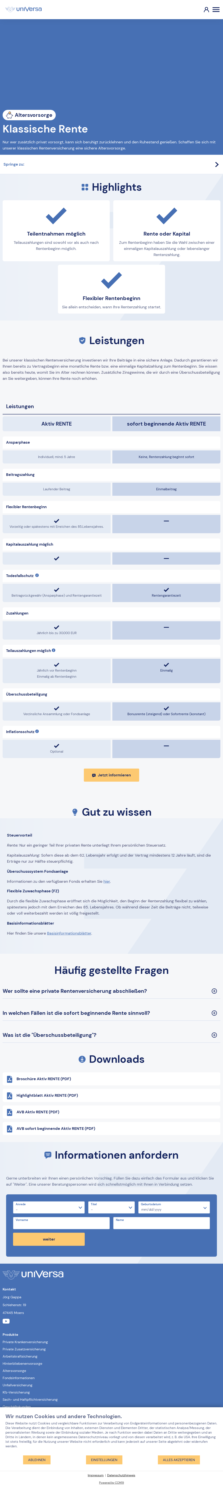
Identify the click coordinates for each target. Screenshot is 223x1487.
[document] (111, 1434)
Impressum (96, 1475)
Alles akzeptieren (179, 1460)
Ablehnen (37, 1460)
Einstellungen (104, 1460)
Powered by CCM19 (111, 1483)
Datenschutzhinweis (121, 1475)
